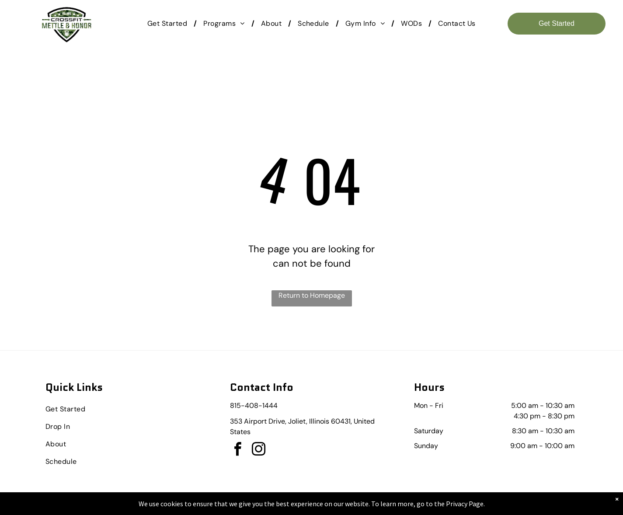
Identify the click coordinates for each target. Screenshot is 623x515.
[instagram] (259, 450)
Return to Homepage (311, 295)
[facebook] (238, 450)
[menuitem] (169, 23)
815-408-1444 (254, 405)
